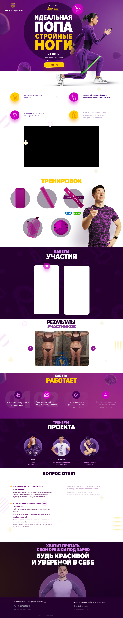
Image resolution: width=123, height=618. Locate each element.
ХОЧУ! (54, 64)
